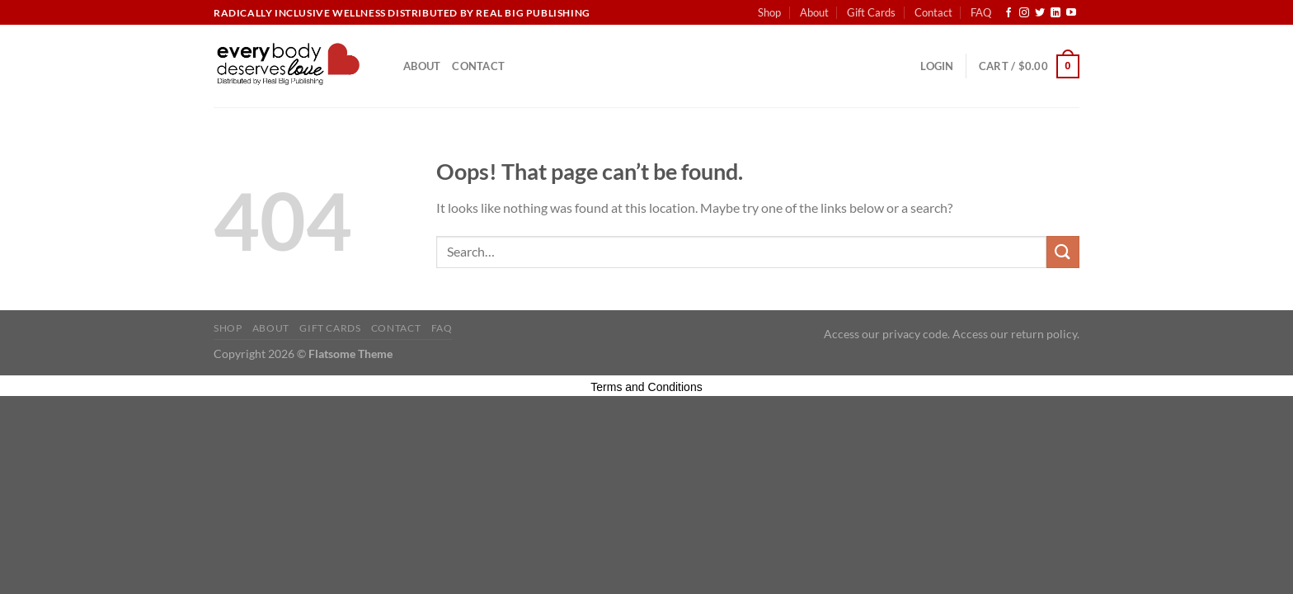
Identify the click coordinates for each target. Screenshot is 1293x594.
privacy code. (916, 334)
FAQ (981, 12)
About (814, 12)
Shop (769, 12)
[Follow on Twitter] (1040, 13)
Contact (933, 12)
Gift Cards (871, 12)
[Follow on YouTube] (1071, 13)
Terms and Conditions (646, 387)
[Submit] (1062, 252)
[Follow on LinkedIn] (1055, 13)
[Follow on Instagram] (1024, 13)
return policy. (1045, 334)
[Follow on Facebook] (1008, 13)
